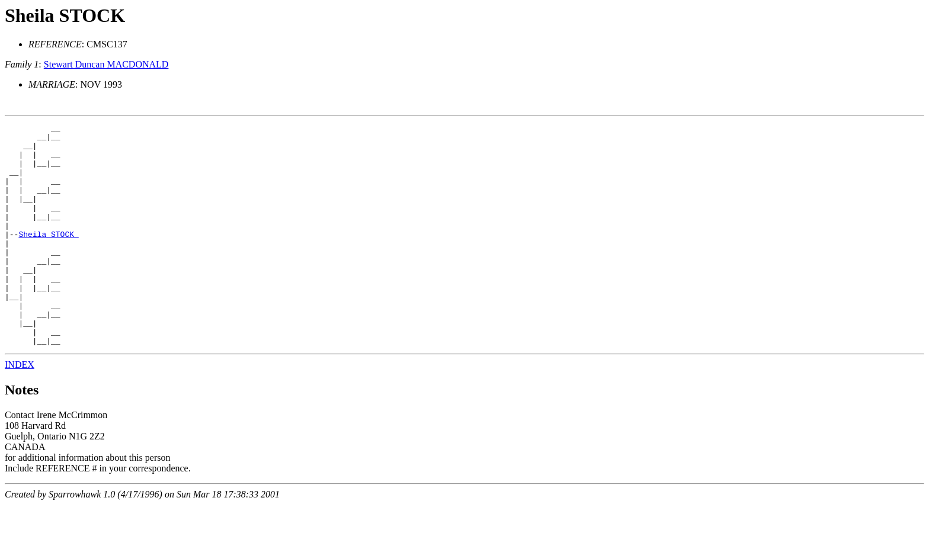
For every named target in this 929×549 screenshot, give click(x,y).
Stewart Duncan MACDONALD (106, 64)
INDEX (19, 409)
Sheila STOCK (65, 15)
